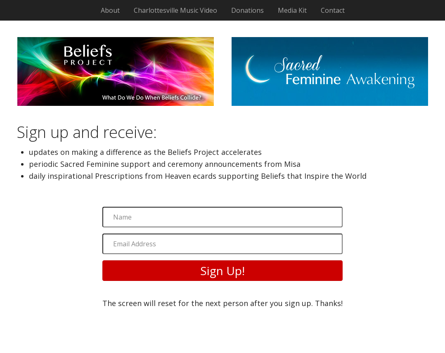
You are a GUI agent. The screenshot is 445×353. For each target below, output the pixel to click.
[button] (222, 270)
